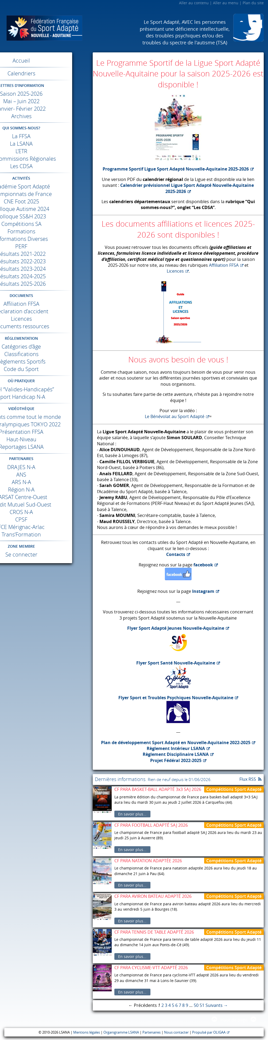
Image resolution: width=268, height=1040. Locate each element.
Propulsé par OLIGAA (209, 1032)
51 (202, 1005)
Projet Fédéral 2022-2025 (175, 760)
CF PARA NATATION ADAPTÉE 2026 (148, 861)
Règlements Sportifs (45, 361)
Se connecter (46, 554)
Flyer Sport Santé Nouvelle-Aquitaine (175, 663)
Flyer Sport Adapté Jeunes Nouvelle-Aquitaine (175, 628)
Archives (46, 116)
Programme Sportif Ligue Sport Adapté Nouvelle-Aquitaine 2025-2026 (176, 169)
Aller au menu (225, 2)
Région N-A (45, 489)
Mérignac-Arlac (45, 527)
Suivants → (216, 1005)
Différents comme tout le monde (45, 416)
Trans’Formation (45, 534)
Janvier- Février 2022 (45, 108)
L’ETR (46, 151)
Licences (45, 318)
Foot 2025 (45, 201)
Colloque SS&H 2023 (45, 216)
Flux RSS (247, 779)
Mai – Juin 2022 (46, 101)
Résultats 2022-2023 (45, 261)
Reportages (45, 446)
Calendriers (46, 73)
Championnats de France (45, 194)
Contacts (175, 554)
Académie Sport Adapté (45, 186)
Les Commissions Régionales (45, 158)
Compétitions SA (46, 223)
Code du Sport (45, 369)
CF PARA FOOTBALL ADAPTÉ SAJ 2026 (151, 825)
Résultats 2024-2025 (45, 276)
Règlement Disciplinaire (176, 754)
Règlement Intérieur (176, 748)
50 (196, 1005)
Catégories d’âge (45, 346)
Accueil (45, 60)
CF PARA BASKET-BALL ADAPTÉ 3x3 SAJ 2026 (157, 789)
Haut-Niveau (46, 439)
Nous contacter (176, 1032)
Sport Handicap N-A (45, 396)
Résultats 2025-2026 (45, 283)
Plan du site (253, 2)
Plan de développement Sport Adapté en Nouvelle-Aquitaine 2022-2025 (175, 742)
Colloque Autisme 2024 (45, 208)
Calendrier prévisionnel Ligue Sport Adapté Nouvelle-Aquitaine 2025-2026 (187, 188)
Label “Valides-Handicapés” (45, 389)
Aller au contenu (194, 2)
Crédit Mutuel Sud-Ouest (46, 504)
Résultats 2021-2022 (45, 253)
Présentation (46, 431)
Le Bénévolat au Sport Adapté (174, 416)
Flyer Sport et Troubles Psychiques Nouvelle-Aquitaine (175, 698)
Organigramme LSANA (121, 1032)
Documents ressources (45, 326)
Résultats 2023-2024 (45, 268)
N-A (46, 467)
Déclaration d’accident (45, 311)
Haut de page (233, 1020)
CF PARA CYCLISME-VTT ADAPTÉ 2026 (151, 968)
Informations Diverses (45, 238)
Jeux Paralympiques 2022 (45, 424)
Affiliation (46, 303)
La (45, 136)
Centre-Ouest (46, 497)
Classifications (46, 354)
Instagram (203, 591)
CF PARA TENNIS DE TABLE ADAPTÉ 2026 (154, 932)
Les (45, 166)
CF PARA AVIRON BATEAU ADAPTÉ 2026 (153, 896)
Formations (46, 231)
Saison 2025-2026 (45, 93)
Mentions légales (86, 1032)
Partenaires (151, 1032)
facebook (203, 565)
